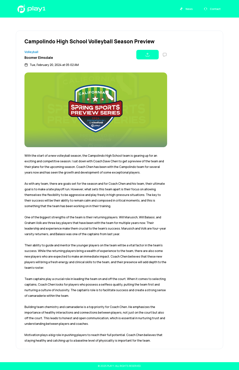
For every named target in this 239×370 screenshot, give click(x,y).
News (186, 9)
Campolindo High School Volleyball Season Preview (89, 41)
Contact (212, 9)
